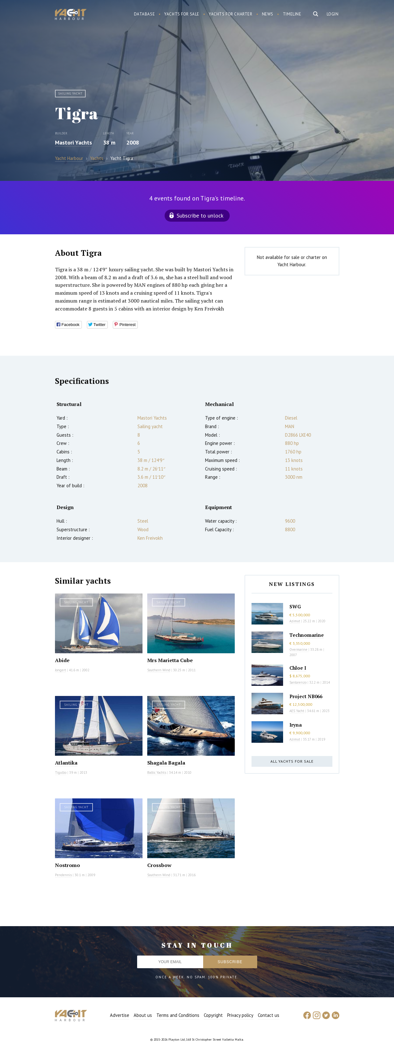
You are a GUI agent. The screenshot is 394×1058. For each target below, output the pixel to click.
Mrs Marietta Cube (170, 660)
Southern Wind (158, 670)
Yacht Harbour (71, 15)
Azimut (294, 621)
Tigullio (60, 772)
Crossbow (159, 865)
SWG (295, 606)
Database (144, 14)
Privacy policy (240, 1015)
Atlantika (66, 762)
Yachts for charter (230, 14)
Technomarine (306, 635)
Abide (62, 660)
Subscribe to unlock (200, 215)
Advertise (119, 1015)
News (267, 14)
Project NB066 (305, 696)
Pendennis (63, 875)
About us (143, 1015)
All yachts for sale (291, 761)
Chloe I (297, 668)
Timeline (292, 14)
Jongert (60, 670)
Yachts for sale (181, 14)
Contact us (268, 1015)
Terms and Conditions (177, 1015)
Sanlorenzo (297, 682)
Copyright (213, 1015)
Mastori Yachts (73, 142)
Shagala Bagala (166, 762)
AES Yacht (296, 711)
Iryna (295, 725)
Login (333, 14)
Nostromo (67, 865)
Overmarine (298, 649)
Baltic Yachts (156, 772)
